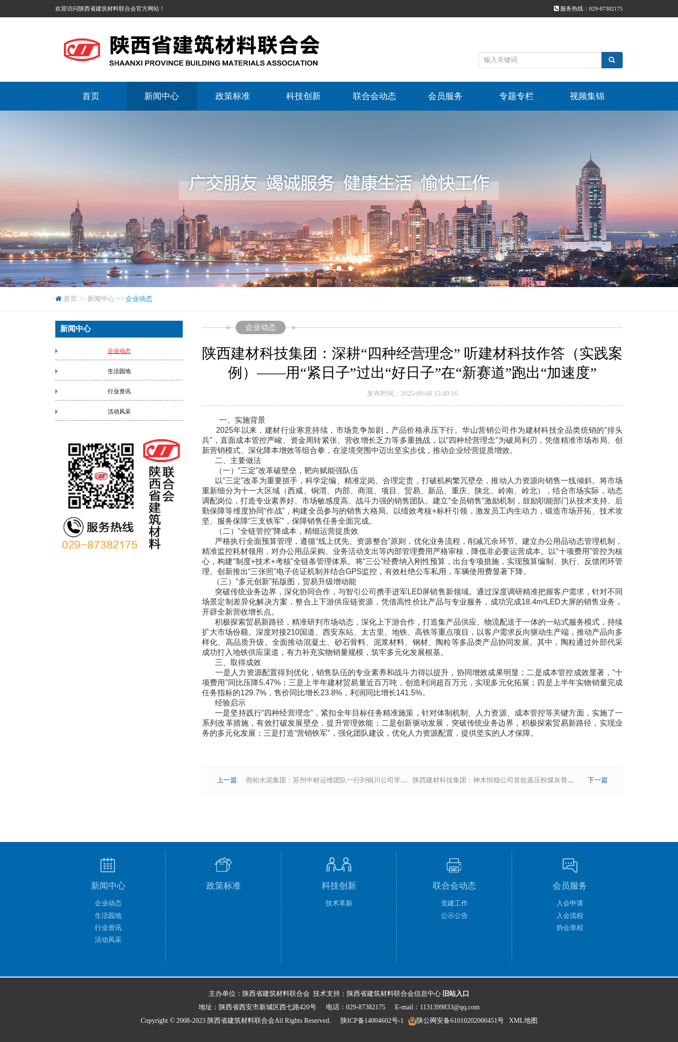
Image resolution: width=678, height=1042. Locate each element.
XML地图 (523, 1020)
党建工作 (454, 903)
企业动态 (139, 298)
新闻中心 (161, 96)
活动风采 (119, 411)
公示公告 (454, 915)
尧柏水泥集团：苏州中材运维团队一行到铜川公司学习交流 (333, 780)
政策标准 (232, 96)
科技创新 (303, 96)
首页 (91, 96)
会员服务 (445, 96)
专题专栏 (516, 96)
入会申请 (569, 903)
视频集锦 (587, 96)
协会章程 (569, 927)
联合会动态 (374, 96)
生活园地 (119, 371)
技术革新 (339, 903)
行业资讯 (119, 391)
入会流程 (569, 915)
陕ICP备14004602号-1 (371, 1020)
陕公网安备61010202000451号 (460, 1020)
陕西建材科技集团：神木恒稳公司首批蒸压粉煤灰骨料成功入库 (507, 780)
